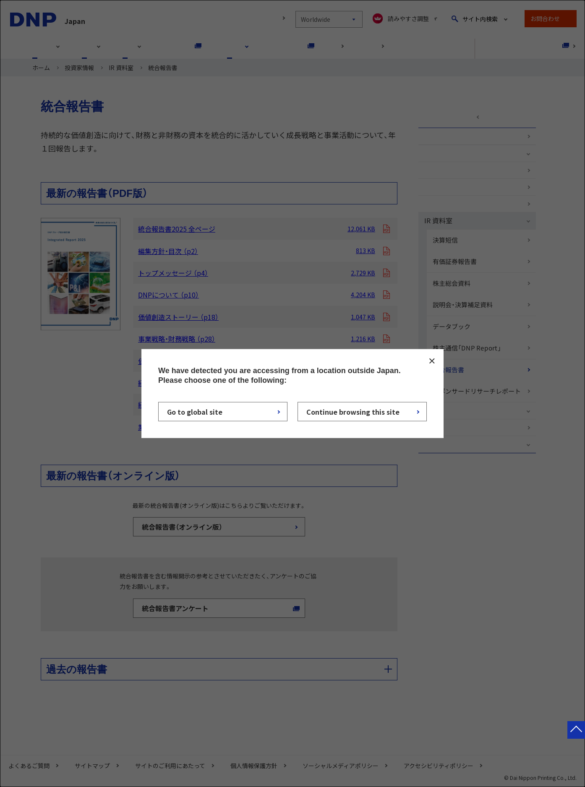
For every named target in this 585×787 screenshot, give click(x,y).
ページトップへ (576, 738)
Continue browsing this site (353, 412)
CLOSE (432, 361)
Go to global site (194, 412)
